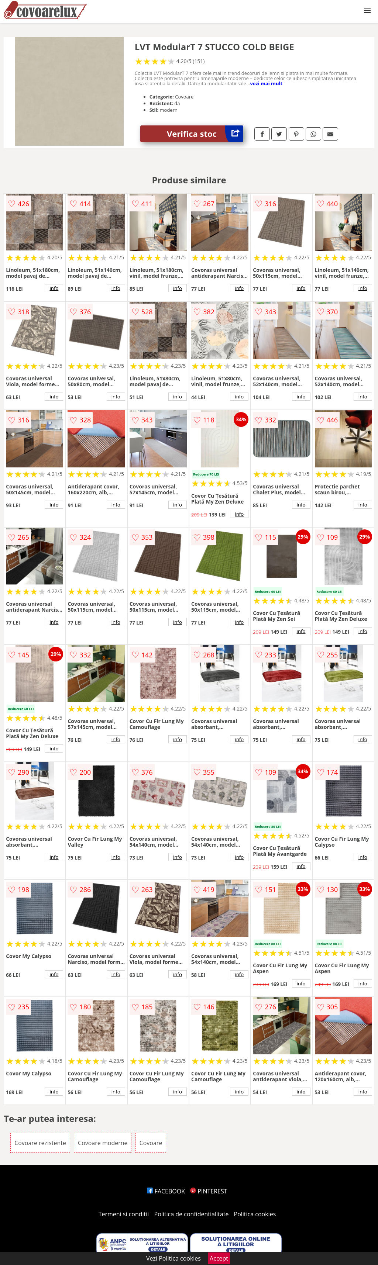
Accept (219, 1258)
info (53, 288)
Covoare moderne (102, 1143)
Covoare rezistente (40, 1143)
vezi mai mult (266, 83)
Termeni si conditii (124, 1214)
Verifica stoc (205, 133)
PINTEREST (208, 1191)
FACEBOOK (166, 1191)
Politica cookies (255, 1214)
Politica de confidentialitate (191, 1214)
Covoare (151, 1143)
